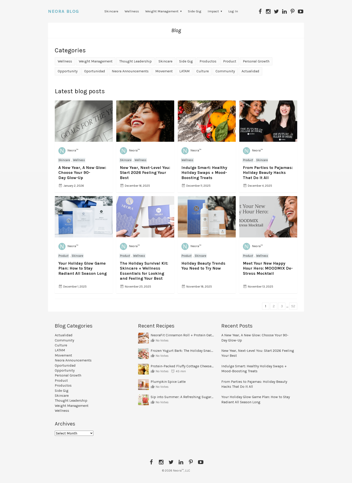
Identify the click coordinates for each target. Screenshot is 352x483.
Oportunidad (94, 71)
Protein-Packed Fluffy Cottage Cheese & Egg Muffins (182, 366)
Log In (233, 11)
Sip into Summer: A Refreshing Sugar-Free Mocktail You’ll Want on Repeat (182, 397)
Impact (213, 11)
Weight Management (161, 11)
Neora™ (68, 150)
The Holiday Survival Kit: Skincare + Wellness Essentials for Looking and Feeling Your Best (144, 271)
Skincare (111, 11)
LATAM (184, 71)
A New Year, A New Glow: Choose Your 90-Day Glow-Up (82, 172)
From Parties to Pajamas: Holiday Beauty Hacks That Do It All (268, 172)
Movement (164, 71)
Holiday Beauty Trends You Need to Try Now (203, 266)
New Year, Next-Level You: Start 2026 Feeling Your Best (145, 172)
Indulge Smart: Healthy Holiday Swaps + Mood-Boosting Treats (204, 172)
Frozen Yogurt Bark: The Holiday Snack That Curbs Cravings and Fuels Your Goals (182, 350)
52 (293, 306)
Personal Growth (256, 61)
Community (225, 71)
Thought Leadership (135, 61)
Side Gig (194, 11)
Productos (208, 61)
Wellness (132, 11)
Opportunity (67, 71)
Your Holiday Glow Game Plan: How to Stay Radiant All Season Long (82, 268)
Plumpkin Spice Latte (168, 381)
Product (229, 61)
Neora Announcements (130, 71)
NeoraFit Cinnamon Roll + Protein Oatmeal (182, 335)
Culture (202, 71)
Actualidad (250, 71)
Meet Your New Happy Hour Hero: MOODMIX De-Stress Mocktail (268, 268)
